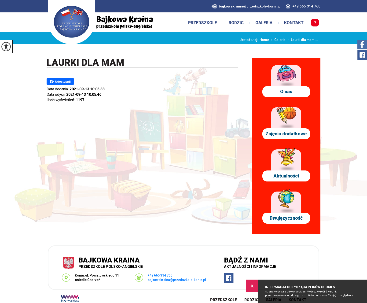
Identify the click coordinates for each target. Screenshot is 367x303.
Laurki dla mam (85, 63)
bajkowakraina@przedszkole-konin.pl (246, 6)
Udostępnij (60, 81)
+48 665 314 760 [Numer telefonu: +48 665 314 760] (160, 275)
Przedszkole (202, 23)
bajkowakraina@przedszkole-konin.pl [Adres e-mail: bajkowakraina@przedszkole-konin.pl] (177, 280)
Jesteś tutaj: (250, 39)
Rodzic (236, 23)
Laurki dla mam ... (302, 39)
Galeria (263, 23)
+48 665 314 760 (303, 6)
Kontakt (294, 23)
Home (264, 39)
